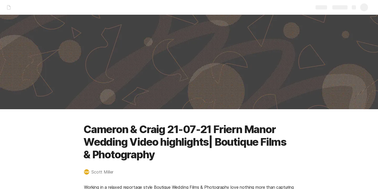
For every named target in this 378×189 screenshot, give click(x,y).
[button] (101, 172)
